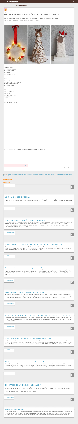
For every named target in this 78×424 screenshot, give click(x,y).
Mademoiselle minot (12, 8)
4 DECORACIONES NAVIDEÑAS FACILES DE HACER (25, 220)
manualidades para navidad (32, 174)
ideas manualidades (21, 5)
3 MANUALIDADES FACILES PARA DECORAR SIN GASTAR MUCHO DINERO (33, 245)
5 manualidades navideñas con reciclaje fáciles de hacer (25, 268)
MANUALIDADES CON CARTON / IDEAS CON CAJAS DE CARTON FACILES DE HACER (37, 316)
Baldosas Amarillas (10, 397)
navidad (9, 174)
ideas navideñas (6, 175)
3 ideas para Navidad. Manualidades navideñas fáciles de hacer (28, 339)
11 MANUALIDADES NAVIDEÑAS (17, 197)
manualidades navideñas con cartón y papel (47, 174)
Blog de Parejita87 (10, 280)
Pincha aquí (24, 165)
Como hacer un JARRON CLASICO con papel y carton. (25, 292)
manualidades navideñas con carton (19, 174)
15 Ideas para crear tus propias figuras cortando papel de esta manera (30, 362)
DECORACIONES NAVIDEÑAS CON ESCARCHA (23, 385)
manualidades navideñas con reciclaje (64, 174)
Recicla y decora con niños (14, 410)
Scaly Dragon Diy (10, 349)
